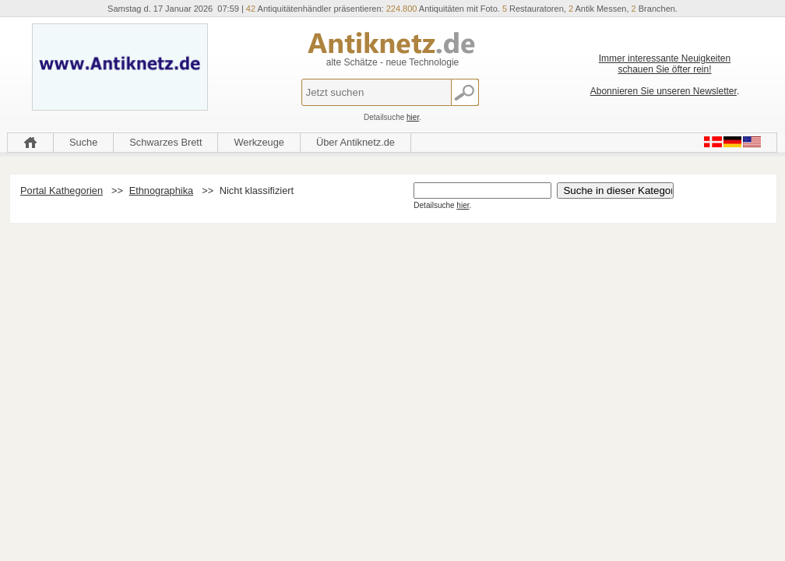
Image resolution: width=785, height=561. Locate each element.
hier (413, 117)
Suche (83, 142)
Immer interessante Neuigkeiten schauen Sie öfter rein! (664, 64)
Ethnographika (161, 190)
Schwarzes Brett (165, 142)
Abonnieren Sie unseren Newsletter (663, 91)
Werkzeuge (259, 142)
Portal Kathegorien (61, 190)
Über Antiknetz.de (355, 142)
